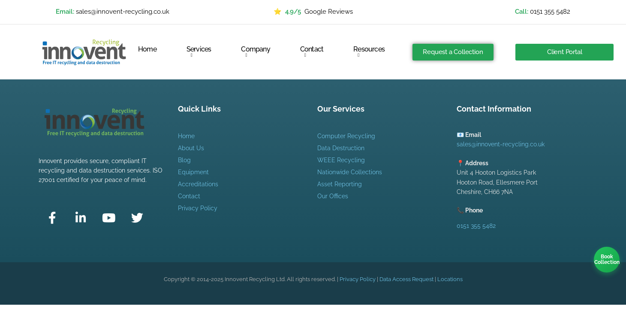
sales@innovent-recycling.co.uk (122, 11)
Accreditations (198, 184)
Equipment (193, 172)
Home (147, 49)
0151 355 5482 (550, 11)
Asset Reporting (339, 184)
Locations (450, 279)
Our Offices (332, 196)
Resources (369, 52)
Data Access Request (406, 279)
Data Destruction (340, 148)
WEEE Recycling (341, 160)
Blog (184, 160)
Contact (311, 52)
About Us (191, 148)
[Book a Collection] (607, 260)
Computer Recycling (346, 136)
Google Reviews (313, 12)
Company (255, 52)
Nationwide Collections (349, 172)
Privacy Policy (197, 208)
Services (199, 52)
